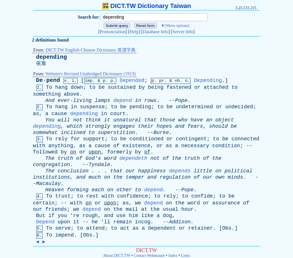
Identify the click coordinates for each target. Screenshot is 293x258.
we (138, 203)
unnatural (127, 120)
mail (132, 209)
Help (134, 31)
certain (44, 203)
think (93, 120)
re (76, 215)
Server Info (183, 31)
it (107, 120)
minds (235, 177)
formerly (119, 152)
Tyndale (99, 165)
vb (177, 80)
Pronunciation (113, 31)
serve (63, 228)
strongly (98, 126)
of (116, 146)
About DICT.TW (116, 255)
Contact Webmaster (149, 255)
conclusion (73, 171)
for (75, 139)
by (142, 87)
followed (45, 152)
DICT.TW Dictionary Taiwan (146, 5)
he (95, 222)
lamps (102, 100)
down (77, 87)
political (238, 171)
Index (172, 255)
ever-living (75, 100)
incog (143, 222)
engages (124, 126)
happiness (152, 171)
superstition (116, 132)
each (98, 190)
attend (95, 228)
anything (60, 146)
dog (167, 215)
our (130, 171)
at (144, 209)
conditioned (146, 139)
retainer (200, 228)
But (40, 215)
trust (63, 196)
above (71, 94)
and (179, 126)
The (49, 158)
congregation (51, 165)
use (121, 215)
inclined (73, 132)
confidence (132, 196)
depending (51, 57)
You (49, 120)
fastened (179, 87)
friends (56, 209)
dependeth (133, 158)
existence (136, 146)
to (92, 87)
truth (65, 158)
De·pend (48, 80)
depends (180, 171)
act (124, 228)
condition (226, 146)
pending (140, 107)
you (62, 215)
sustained (122, 87)
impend (64, 235)
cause (59, 114)
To (49, 87)
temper (135, 177)
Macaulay (48, 183)
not (77, 120)
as (36, 114)
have (197, 120)
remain (122, 222)
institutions (51, 177)
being (155, 87)
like (147, 215)
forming (78, 190)
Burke (161, 132)
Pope (181, 100)
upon (95, 152)
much (94, 177)
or (197, 87)
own (219, 177)
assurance (226, 203)
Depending (208, 80)
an (209, 120)
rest (92, 196)
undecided (239, 107)
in (138, 100)
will (64, 120)
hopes (164, 126)
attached (216, 87)
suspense (92, 107)
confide (202, 196)
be (101, 87)
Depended (132, 80)
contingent (191, 139)
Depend (45, 222)
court (118, 114)
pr (161, 80)
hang (61, 87)
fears (195, 126)
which (74, 126)
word (110, 158)
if (51, 215)
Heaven (54, 190)
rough (90, 215)
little (203, 171)
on (73, 152)
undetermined (194, 107)
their (145, 126)
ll (107, 222)
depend (122, 100)
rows (150, 100)
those (167, 120)
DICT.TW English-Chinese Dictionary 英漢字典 (90, 50)
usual (170, 209)
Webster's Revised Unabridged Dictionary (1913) (90, 73)
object (224, 120)
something (47, 94)
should (218, 126)
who (182, 120)
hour (187, 209)
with (39, 146)
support (94, 139)
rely (61, 139)
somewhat (45, 132)
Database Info (155, 31)
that (150, 120)
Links (185, 255)
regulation (175, 177)
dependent (162, 228)
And (49, 100)
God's (93, 158)
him (133, 215)
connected (245, 139)
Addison (180, 222)
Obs (226, 228)
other (124, 190)
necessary (195, 146)
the (176, 158)
